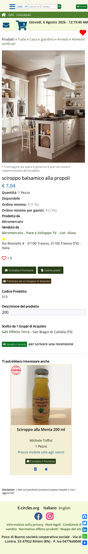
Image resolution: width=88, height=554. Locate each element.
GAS (11, 15)
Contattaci (23, 15)
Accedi (81, 6)
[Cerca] (21, 6)
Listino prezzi (51, 264)
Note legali (53, 518)
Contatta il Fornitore (19, 264)
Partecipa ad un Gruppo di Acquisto (26, 274)
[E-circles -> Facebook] (38, 512)
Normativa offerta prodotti (38, 523)
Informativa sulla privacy (25, 518)
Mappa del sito (71, 523)
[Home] (3, 15)
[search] (43, 6)
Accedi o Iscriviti (14, 338)
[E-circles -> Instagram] (50, 512)
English (65, 501)
